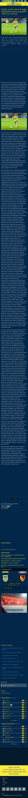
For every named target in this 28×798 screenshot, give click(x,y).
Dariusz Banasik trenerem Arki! (9, 678)
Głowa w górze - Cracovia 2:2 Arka (11, 561)
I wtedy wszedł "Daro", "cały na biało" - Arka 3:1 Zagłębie (13, 668)
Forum (4, 781)
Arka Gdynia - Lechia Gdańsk (14, 610)
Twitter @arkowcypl (5, 693)
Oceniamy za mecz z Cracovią (9, 563)
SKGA (4, 779)
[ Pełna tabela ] (14, 720)
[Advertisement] (14, 65)
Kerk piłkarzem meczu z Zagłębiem (10, 664)
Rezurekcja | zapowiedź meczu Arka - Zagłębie (12, 675)
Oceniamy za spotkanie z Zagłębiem (10, 672)
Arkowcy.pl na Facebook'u (8, 685)
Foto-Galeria (5, 782)
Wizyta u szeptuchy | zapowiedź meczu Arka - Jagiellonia (12, 555)
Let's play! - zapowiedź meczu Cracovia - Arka (13, 565)
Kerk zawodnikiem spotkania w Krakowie (13, 558)
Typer (4, 784)
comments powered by (8, 549)
